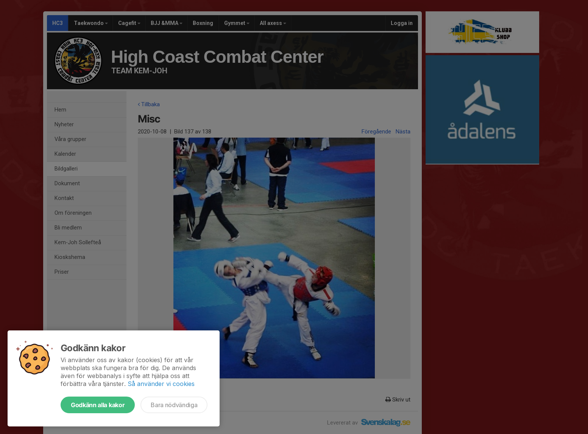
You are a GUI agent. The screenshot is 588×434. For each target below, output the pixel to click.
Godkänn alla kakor (98, 405)
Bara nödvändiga (174, 405)
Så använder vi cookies (161, 384)
